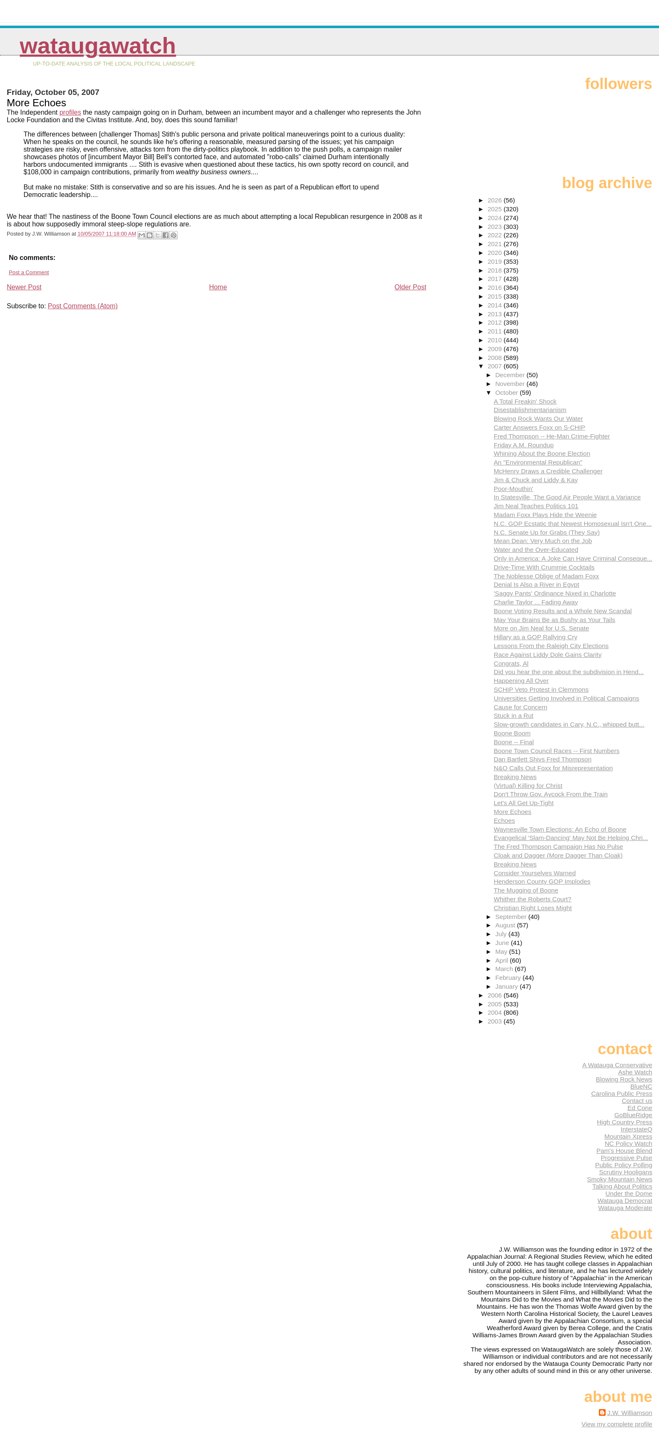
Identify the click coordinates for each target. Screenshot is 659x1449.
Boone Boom (512, 733)
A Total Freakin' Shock (525, 401)
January (507, 986)
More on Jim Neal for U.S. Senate (541, 628)
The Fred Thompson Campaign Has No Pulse (558, 846)
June (503, 942)
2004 (495, 1012)
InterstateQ (636, 1129)
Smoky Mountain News (619, 1179)
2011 (495, 331)
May (502, 951)
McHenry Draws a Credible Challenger (548, 471)
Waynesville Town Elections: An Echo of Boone (560, 829)
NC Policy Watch (628, 1143)
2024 (495, 217)
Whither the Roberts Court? (533, 899)
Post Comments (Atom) (83, 306)
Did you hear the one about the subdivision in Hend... (569, 671)
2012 (495, 322)
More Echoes (512, 811)
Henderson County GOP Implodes (542, 881)
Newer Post (24, 287)
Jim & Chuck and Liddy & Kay (536, 479)
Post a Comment (29, 272)
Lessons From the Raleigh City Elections (551, 645)
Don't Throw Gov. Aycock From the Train (551, 794)
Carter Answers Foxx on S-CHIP (539, 427)
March (504, 968)
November (510, 383)
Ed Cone (639, 1107)
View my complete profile (616, 1424)
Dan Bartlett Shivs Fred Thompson (543, 759)
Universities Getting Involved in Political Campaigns (566, 698)
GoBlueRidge (633, 1114)
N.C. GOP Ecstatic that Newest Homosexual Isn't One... (573, 523)
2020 (495, 252)
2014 (495, 305)
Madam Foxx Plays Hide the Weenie (545, 514)
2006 (495, 995)
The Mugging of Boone (526, 890)
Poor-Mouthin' (513, 488)
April (502, 960)
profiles (70, 112)
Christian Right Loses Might (533, 907)
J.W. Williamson (629, 1412)
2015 (495, 296)
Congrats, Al (511, 663)
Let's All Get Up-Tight (524, 802)
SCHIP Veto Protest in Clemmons (541, 689)
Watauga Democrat (625, 1200)
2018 (495, 270)
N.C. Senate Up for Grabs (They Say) (547, 532)
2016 (495, 287)
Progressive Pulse (626, 1157)
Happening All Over (521, 680)
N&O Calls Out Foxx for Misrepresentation (553, 768)
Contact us (637, 1100)
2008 (495, 357)
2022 (495, 235)
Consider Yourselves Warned (535, 873)
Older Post (411, 287)
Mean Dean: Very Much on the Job (543, 540)
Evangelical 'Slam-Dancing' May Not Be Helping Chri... (571, 837)
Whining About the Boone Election (542, 453)
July (501, 933)
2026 (495, 200)
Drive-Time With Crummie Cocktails (544, 567)
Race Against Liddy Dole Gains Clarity (548, 654)
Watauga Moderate (625, 1207)
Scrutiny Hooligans (625, 1172)
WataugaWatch (98, 45)
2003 (495, 1021)
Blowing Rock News (624, 1079)
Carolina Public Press (621, 1093)
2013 (495, 314)
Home (218, 287)
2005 (495, 1004)
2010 (495, 340)
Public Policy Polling (623, 1164)
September (511, 916)
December (510, 374)
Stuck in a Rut (514, 715)
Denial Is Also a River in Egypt (536, 584)
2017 (495, 278)
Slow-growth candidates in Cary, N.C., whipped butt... (569, 724)
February (508, 977)
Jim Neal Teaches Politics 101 (536, 505)
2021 (495, 243)
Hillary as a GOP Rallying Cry (535, 636)
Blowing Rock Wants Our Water (538, 418)
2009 (495, 348)
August (506, 925)
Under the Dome (629, 1193)
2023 (495, 226)
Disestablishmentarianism (530, 409)
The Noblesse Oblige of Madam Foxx (546, 576)
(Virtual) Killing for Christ (528, 785)
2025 (495, 209)
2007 (495, 366)
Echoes (504, 820)
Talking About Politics (622, 1186)
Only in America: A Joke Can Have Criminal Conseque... (573, 558)
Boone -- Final (514, 742)
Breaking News (515, 776)
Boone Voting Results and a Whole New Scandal (563, 610)
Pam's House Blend (624, 1150)
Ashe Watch (635, 1072)
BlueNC (641, 1086)
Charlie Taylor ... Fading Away (536, 602)
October (507, 392)
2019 (495, 261)
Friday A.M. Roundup (524, 445)
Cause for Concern (520, 707)
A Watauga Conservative (617, 1064)
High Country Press (624, 1122)
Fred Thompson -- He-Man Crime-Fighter (552, 436)
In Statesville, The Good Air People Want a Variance (567, 497)
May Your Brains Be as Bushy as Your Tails (554, 619)
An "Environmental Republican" (538, 462)
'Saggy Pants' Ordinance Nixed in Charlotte (555, 593)
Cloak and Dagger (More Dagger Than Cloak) (558, 855)
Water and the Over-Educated (536, 549)
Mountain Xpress (628, 1136)
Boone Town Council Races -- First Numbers (556, 750)
